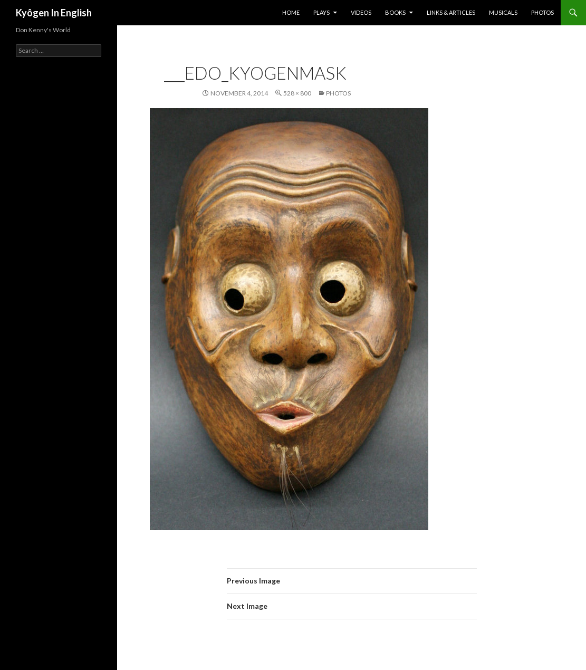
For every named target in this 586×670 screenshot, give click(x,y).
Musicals (503, 12)
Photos (542, 12)
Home (291, 12)
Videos (361, 12)
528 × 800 (297, 93)
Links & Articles (451, 12)
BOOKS (395, 12)
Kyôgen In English (54, 12)
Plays (321, 12)
